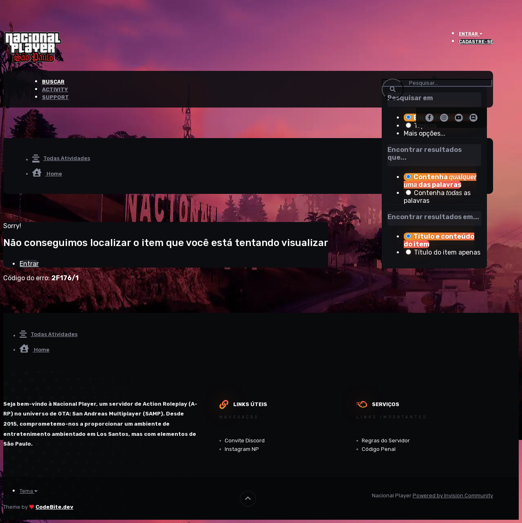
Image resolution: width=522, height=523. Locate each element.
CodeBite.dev (54, 507)
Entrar (470, 34)
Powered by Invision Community (453, 495)
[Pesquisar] (437, 83)
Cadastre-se (476, 41)
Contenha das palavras (440, 181)
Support (55, 97)
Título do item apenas (447, 252)
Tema (29, 491)
